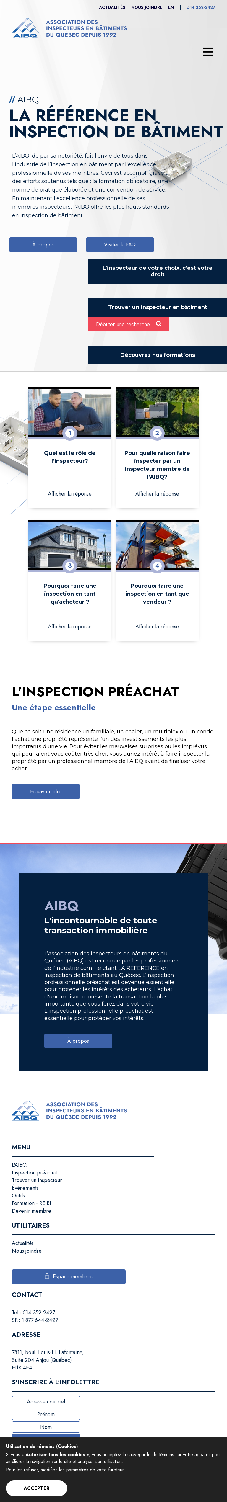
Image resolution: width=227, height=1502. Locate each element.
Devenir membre (31, 1211)
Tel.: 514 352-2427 (33, 1312)
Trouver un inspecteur (37, 1180)
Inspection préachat (34, 1172)
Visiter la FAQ (120, 245)
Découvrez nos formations (157, 355)
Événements (25, 1188)
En (171, 7)
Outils (18, 1195)
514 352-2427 (201, 7)
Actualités (112, 7)
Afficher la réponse (70, 494)
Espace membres (73, 1276)
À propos (43, 245)
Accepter (36, 1488)
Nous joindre (146, 7)
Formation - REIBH (33, 1203)
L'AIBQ (19, 1165)
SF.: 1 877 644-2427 (35, 1320)
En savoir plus (45, 791)
